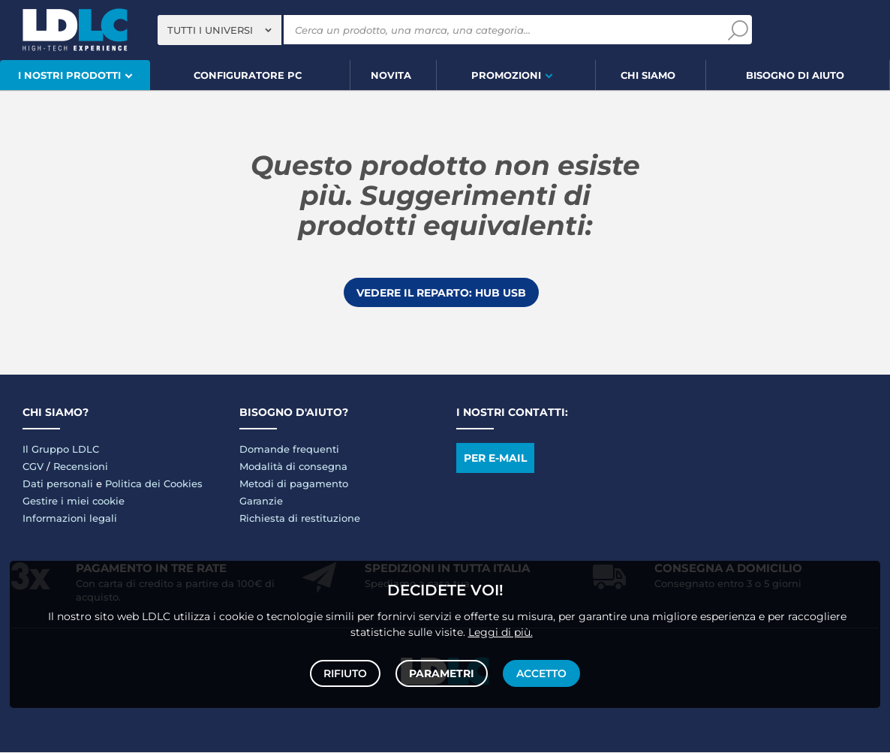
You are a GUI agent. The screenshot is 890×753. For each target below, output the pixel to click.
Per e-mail (495, 458)
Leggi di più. (500, 629)
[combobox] (219, 30)
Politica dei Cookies (154, 484)
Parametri (441, 672)
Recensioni (80, 467)
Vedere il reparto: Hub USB (441, 293)
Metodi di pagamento (293, 484)
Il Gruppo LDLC (61, 450)
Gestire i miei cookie (74, 501)
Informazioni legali (70, 519)
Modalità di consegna (293, 467)
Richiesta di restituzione (299, 519)
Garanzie (261, 501)
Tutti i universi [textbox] (210, 30)
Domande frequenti (289, 450)
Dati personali (58, 484)
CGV (33, 467)
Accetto (540, 672)
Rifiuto (346, 672)
